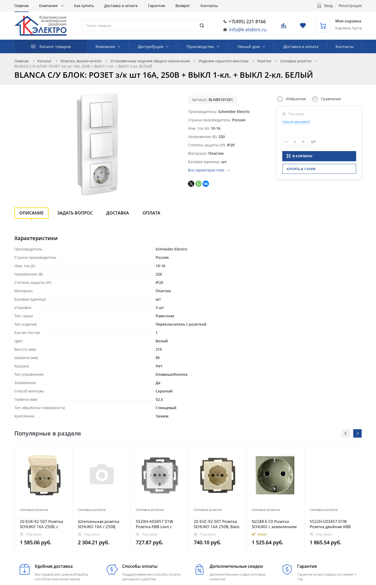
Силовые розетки (296, 60)
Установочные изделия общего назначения (150, 60)
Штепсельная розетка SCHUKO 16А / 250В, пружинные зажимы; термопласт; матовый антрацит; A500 (98, 524)
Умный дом (249, 46)
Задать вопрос (75, 213)
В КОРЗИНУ (299, 157)
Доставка (117, 213)
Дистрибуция (150, 46)
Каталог (45, 60)
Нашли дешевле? (296, 121)
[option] (44, 498)
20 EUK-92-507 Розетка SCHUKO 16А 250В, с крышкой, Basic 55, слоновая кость (41, 524)
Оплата (151, 213)
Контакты (209, 5)
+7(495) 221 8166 (247, 21)
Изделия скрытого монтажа (223, 60)
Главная (21, 5)
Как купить (84, 5)
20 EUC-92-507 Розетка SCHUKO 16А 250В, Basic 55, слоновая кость (217, 524)
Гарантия (156, 5)
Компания (48, 5)
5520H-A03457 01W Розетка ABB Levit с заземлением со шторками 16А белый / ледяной (158, 524)
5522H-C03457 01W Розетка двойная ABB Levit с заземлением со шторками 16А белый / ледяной (332, 524)
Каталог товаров (55, 46)
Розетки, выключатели (81, 60)
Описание (31, 213)
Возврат (182, 5)
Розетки (264, 60)
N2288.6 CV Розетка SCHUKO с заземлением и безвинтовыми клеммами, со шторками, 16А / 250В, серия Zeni (275, 524)
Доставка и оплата (121, 5)
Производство (200, 46)
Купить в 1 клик (301, 170)
